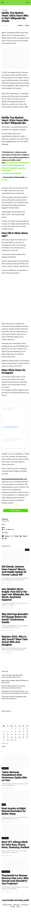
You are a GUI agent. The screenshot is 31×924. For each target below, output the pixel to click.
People (5, 10)
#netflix (10, 165)
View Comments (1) (15, 510)
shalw (3, 527)
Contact (18, 906)
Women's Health (5, 871)
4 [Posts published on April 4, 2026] (23, 729)
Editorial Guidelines (7, 905)
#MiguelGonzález (19, 165)
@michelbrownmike (11, 163)
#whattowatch (6, 171)
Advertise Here (24, 905)
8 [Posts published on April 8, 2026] (11, 731)
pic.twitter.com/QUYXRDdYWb (11, 173)
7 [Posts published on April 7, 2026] (7, 731)
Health (3, 804)
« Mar (3, 746)
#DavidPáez (14, 168)
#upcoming (21, 168)
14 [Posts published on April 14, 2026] (7, 734)
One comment (6, 25)
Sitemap (13, 906)
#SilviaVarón (6, 168)
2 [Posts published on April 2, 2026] (15, 729)
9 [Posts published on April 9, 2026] (15, 731)
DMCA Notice (16, 905)
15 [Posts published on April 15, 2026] (11, 734)
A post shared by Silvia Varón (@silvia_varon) (15, 448)
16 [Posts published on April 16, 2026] (15, 734)
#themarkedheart (23, 163)
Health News (5, 768)
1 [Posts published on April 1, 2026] (11, 729)
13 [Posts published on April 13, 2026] (3, 734)
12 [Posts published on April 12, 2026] (27, 731)
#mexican (5, 165)
